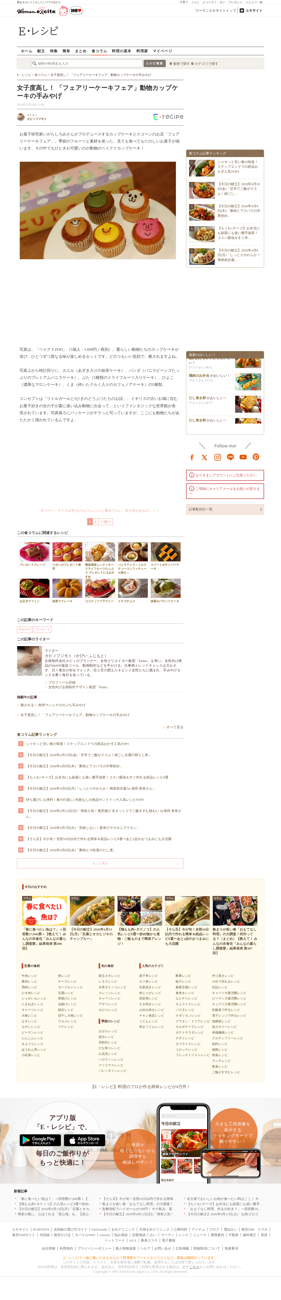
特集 (54, 50)
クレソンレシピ (109, 993)
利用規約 (66, 1248)
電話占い (230, 1229)
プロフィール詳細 (61, 682)
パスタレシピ (185, 1010)
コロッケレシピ (186, 1049)
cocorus (105, 1235)
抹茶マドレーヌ (67, 590)
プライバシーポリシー (94, 1248)
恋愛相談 (139, 1235)
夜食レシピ (220, 1066)
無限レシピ (220, 1049)
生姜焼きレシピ (150, 987)
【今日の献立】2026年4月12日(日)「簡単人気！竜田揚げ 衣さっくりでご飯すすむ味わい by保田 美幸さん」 (103, 813)
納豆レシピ (66, 1010)
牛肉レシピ (29, 976)
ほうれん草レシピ (34, 1049)
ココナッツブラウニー (100, 590)
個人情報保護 (126, 1248)
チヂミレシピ (185, 1038)
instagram (218, 457)
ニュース (200, 1235)
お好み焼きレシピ (151, 1010)
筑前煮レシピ (148, 998)
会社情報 (48, 1248)
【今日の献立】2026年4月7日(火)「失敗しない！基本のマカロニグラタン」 (83, 828)
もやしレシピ (31, 1027)
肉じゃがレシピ (150, 993)
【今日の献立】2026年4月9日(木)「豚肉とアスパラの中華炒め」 (74, 766)
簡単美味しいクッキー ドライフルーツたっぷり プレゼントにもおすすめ (100, 560)
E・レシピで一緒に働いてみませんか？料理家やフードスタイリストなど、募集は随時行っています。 (140, 1258)
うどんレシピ (148, 1021)
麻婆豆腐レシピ (186, 987)
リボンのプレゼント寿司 (67, 556)
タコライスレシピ (188, 1044)
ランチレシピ (221, 1061)
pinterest (256, 457)
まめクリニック (123, 1229)
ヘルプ (145, 1248)
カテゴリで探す (206, 64)
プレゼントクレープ (35, 554)
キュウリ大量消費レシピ (229, 1004)
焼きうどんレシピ (151, 1027)
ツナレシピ (66, 1027)
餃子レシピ (183, 981)
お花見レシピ (108, 1054)
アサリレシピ (108, 1004)
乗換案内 (217, 1235)
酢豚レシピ (183, 976)
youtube (243, 457)
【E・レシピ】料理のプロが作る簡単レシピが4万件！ (140, 1086)
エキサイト (254, 10)
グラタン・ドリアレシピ (193, 1021)
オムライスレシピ (188, 1004)
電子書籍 (168, 1240)
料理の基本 (121, 50)
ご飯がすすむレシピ (226, 1072)
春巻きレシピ (185, 993)
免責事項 (231, 1248)
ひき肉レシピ (31, 993)
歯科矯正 (249, 1235)
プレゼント (235, 2)
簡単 (66, 50)
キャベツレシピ (32, 1010)
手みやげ (24, 629)
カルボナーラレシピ (190, 1027)
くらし (195, 2)
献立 (41, 50)
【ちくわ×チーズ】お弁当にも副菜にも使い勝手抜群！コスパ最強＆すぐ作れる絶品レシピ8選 (97, 777)
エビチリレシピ (186, 998)
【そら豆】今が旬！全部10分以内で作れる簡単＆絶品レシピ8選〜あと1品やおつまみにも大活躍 (98, 839)
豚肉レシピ (29, 981)
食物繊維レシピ (223, 1032)
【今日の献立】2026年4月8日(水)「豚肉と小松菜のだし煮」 (71, 850)
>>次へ (105, 522)
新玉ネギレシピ (109, 976)
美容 (264, 1235)
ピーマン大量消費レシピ (229, 998)
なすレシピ (29, 1021)
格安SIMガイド (23, 1235)
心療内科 (180, 1229)
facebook (192, 457)
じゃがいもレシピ (34, 998)
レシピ (183, 1235)
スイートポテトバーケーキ (166, 556)
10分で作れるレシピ (226, 981)
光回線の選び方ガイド (70, 1229)
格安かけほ (62, 1235)
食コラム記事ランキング (37, 735)
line (230, 457)
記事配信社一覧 (201, 509)
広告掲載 (182, 1248)
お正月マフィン (35, 590)
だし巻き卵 (197, 400)
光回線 (45, 1235)
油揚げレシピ (67, 1004)
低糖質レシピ (221, 1021)
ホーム (27, 50)
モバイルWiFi (85, 1235)
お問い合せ (162, 1248)
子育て (184, 2)
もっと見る (100, 863)
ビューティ (210, 2)
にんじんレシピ (32, 1038)
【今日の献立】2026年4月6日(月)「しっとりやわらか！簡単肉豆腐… (239, 255)
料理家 (142, 50)
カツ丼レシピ (148, 981)
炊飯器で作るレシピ (226, 1010)
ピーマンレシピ (32, 1032)
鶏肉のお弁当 (199, 378)
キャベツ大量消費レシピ (229, 993)
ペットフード (115, 1240)
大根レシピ (29, 1015)
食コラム (99, 50)
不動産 (233, 1235)
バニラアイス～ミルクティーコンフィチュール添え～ (133, 558)
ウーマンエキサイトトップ (215, 10)
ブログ (214, 1229)
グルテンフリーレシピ (227, 1038)
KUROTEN (41, 1229)
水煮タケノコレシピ (113, 987)
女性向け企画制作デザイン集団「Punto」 (79, 687)
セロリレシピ (108, 1010)
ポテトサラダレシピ (190, 1032)
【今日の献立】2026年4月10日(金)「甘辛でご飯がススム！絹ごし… (239, 188)
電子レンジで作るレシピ (229, 1015)
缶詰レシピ (220, 987)
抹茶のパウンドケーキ (166, 590)
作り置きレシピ (223, 976)
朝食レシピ (220, 1055)
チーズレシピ (67, 981)
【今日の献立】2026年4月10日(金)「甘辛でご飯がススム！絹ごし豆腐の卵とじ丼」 (89, 755)
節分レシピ (106, 1037)
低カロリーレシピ (224, 1027)
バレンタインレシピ (113, 1070)
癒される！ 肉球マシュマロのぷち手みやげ (53, 705)
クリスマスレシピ (111, 1065)
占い (223, 2)
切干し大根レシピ (70, 1015)
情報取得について (206, 1248)
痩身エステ (149, 1240)
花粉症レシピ (108, 1042)
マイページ (162, 50)
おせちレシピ (108, 1031)
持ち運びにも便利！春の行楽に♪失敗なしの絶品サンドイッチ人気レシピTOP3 (85, 800)
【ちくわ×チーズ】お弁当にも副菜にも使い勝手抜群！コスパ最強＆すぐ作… (239, 232)
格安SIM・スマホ (254, 1229)
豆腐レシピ (66, 993)
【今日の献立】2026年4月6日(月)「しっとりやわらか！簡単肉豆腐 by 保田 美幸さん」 (91, 788)
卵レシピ (64, 976)
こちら (194, 1267)
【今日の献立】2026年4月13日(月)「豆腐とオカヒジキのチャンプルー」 (72, 1209)
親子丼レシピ (148, 976)
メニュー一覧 (254, 2)
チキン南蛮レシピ (151, 1015)
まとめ (81, 50)
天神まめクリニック (154, 1229)
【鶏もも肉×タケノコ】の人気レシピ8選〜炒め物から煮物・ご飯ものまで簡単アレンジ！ (85, 1204)
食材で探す (181, 64)
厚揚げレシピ (67, 998)
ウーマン (167, 1235)
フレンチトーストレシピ (193, 1055)
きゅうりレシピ (32, 1044)
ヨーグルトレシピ (70, 987)
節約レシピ (220, 1044)
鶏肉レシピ (29, 987)
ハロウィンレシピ (111, 1059)
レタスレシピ (108, 981)
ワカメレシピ (67, 1021)
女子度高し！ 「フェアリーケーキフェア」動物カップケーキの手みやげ (75, 715)
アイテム (198, 1229)
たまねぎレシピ (32, 1004)
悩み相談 (121, 1235)
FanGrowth (99, 1229)
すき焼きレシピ (150, 1004)
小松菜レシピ (31, 1055)
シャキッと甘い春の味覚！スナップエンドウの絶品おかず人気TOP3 (77, 744)
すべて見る (175, 727)
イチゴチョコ (133, 590)
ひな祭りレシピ (109, 1048)
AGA (132, 1240)
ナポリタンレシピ (188, 1015)
